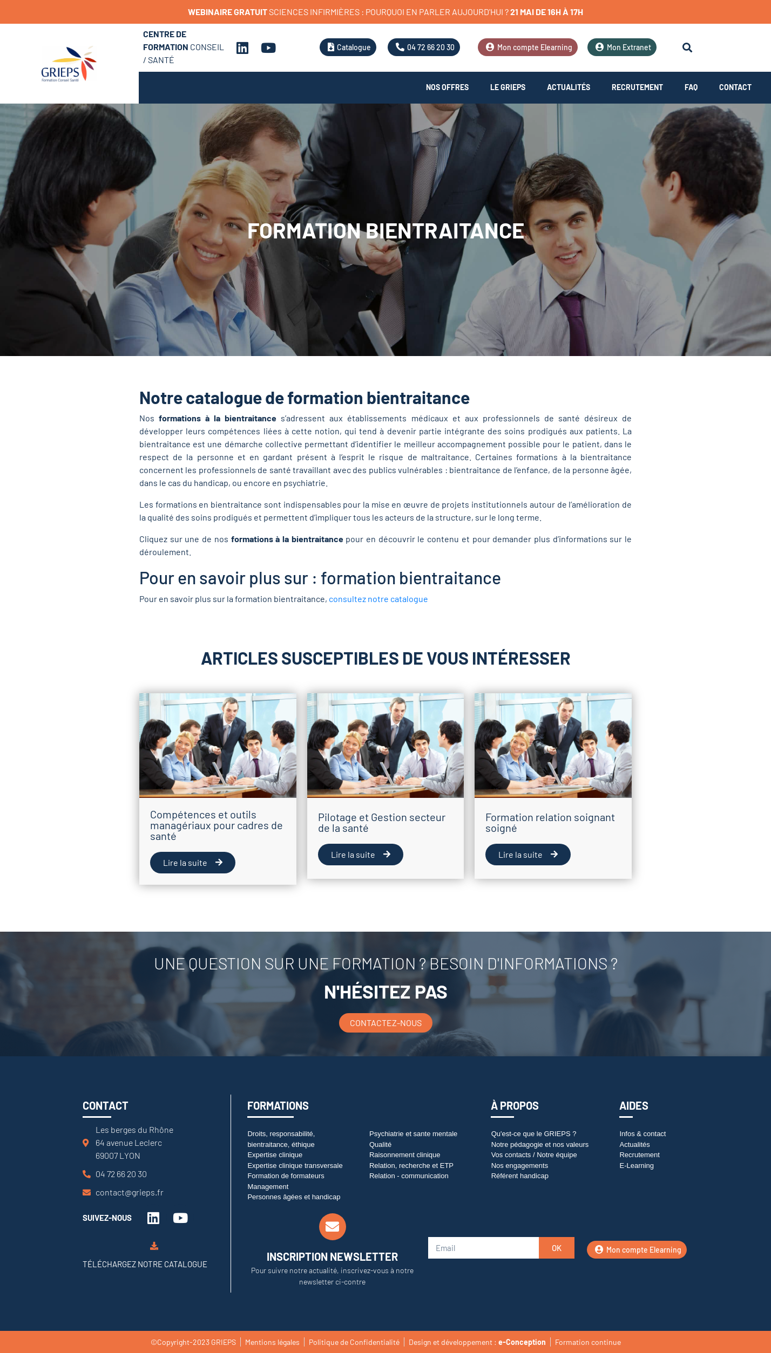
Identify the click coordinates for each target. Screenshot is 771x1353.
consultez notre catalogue (378, 598)
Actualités (568, 87)
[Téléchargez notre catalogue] (154, 1246)
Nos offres (447, 87)
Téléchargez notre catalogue (145, 1264)
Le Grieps (507, 87)
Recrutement (637, 87)
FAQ (691, 87)
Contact (735, 87)
